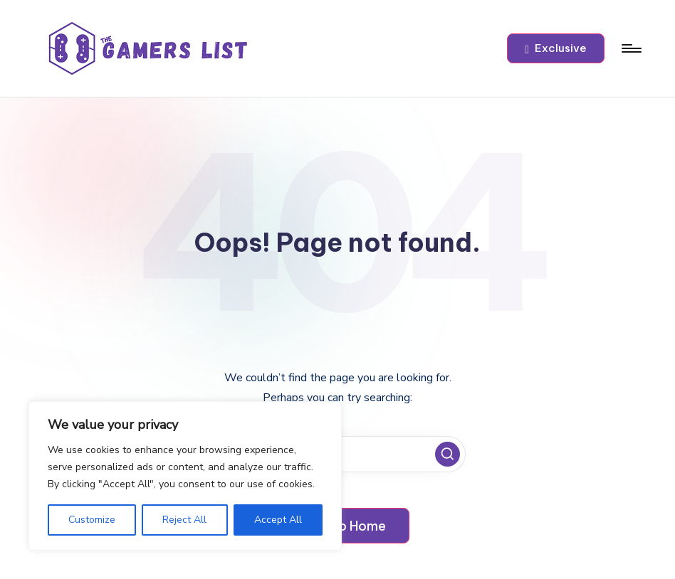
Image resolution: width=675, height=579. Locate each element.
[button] (556, 48)
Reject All (184, 519)
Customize (91, 519)
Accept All (278, 519)
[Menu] (630, 48)
